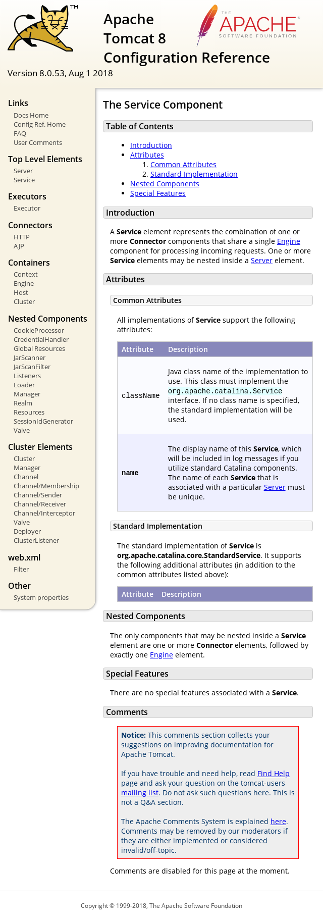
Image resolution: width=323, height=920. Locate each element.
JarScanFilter (32, 366)
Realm (23, 402)
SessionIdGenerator (43, 421)
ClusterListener (36, 540)
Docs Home (31, 115)
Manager (27, 393)
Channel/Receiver (40, 503)
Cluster (24, 301)
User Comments (38, 142)
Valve (22, 430)
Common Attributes (183, 164)
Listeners (27, 375)
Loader (24, 384)
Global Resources (39, 348)
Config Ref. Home (40, 124)
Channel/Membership (46, 485)
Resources (29, 412)
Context (26, 274)
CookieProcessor (39, 330)
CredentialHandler (41, 339)
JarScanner (29, 357)
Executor (27, 208)
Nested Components (164, 183)
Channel (26, 476)
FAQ (20, 133)
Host (21, 292)
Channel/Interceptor (44, 513)
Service (24, 179)
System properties (41, 597)
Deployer (27, 531)
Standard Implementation (194, 174)
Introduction (151, 145)
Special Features (158, 193)
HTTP (22, 236)
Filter (21, 569)
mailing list (139, 792)
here (278, 821)
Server (23, 170)
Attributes (147, 155)
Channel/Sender (38, 494)
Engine (24, 283)
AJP (19, 245)
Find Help (273, 773)
